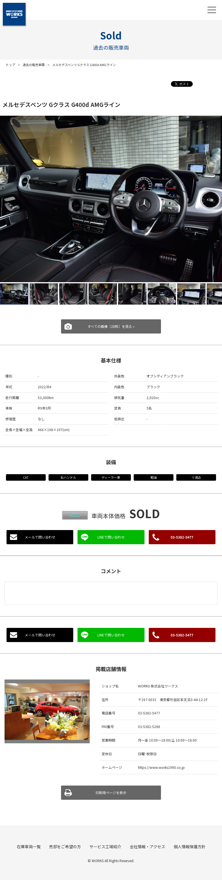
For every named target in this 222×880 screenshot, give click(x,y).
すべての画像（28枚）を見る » (111, 326)
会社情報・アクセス (147, 846)
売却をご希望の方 (65, 846)
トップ (10, 64)
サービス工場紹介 (105, 846)
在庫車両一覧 (29, 846)
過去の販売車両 (34, 64)
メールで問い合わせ (40, 537)
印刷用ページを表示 (111, 792)
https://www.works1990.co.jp (161, 767)
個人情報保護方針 (190, 846)
